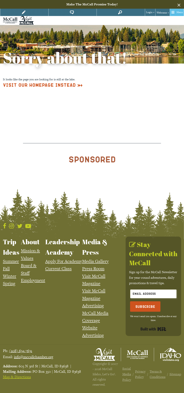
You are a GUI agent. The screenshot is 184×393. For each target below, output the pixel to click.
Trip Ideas (11, 247)
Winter (9, 276)
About (30, 241)
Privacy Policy (140, 374)
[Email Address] (153, 293)
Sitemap (175, 374)
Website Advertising (93, 331)
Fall (6, 268)
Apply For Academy (63, 261)
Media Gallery (95, 261)
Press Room (93, 268)
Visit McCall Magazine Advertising (93, 298)
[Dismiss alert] (179, 4)
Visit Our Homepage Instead (39, 84)
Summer (11, 261)
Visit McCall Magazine (93, 279)
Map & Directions (17, 377)
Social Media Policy (126, 374)
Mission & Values (30, 254)
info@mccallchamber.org (33, 356)
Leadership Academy (62, 247)
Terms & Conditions (157, 374)
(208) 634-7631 (20, 350)
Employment (33, 280)
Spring (9, 283)
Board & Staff (29, 269)
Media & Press (94, 247)
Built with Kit (153, 329)
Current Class (58, 268)
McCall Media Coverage (95, 316)
